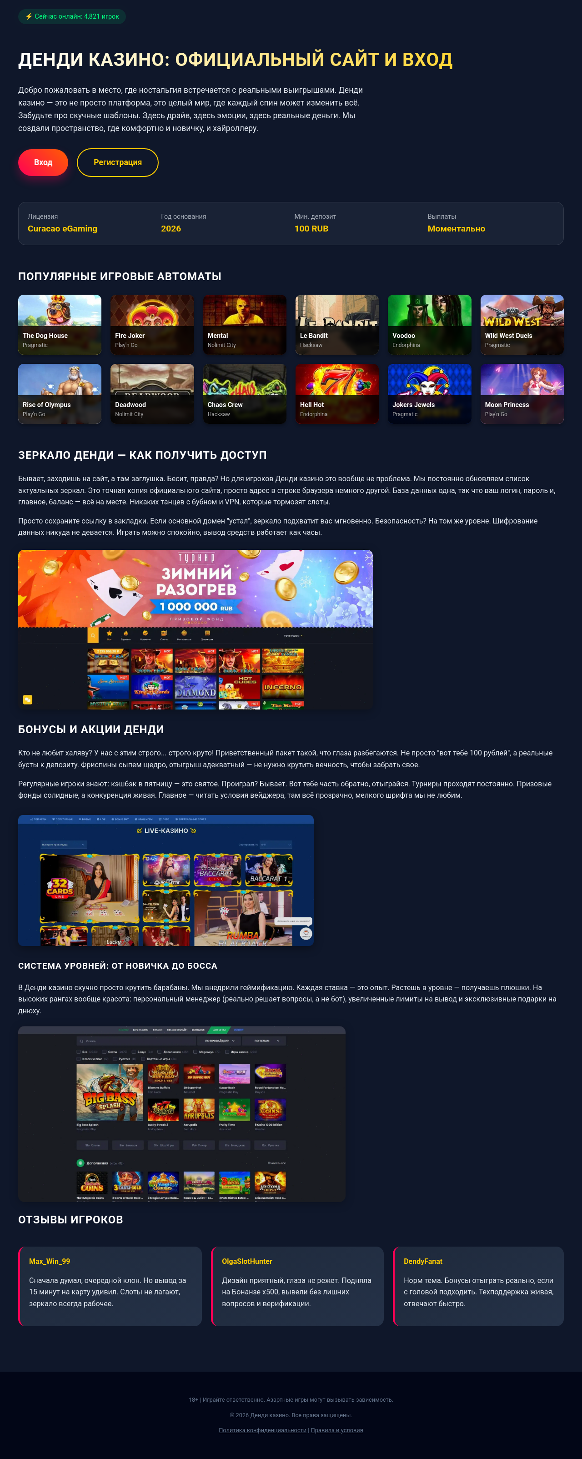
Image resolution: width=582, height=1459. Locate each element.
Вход (43, 162)
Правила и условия (337, 1430)
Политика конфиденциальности (262, 1430)
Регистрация (118, 162)
